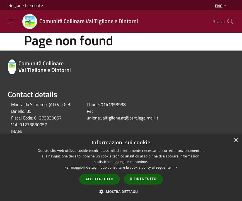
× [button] (236, 140)
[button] (121, 191)
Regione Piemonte (25, 5)
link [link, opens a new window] (175, 167)
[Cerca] (230, 21)
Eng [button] (221, 6)
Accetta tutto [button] (99, 179)
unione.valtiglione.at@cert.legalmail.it (122, 117)
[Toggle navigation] (11, 21)
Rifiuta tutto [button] (143, 178)
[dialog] (121, 167)
